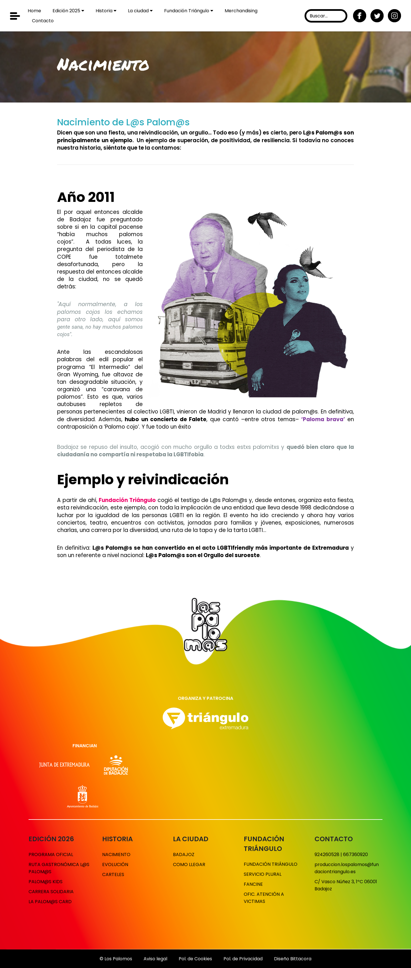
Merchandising (241, 10)
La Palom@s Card (50, 901)
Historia (106, 10)
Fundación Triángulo (188, 10)
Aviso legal (155, 958)
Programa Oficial (51, 854)
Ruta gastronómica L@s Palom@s (59, 868)
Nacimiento (116, 854)
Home (34, 10)
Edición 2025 (68, 10)
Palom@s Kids (46, 881)
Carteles (113, 874)
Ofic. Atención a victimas (264, 898)
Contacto (43, 20)
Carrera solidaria (51, 891)
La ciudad (140, 10)
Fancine (253, 884)
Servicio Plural (262, 874)
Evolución (115, 864)
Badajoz (183, 854)
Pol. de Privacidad (243, 958)
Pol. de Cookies (195, 958)
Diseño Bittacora (292, 958)
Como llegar (189, 864)
